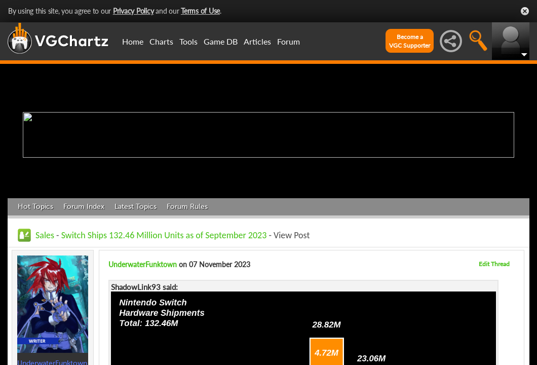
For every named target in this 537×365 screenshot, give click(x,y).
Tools (188, 41)
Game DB (221, 41)
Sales (44, 235)
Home (132, 41)
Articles (257, 41)
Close (525, 11)
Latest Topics (135, 206)
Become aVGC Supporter (409, 41)
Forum (288, 41)
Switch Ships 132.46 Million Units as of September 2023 (164, 235)
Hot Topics (35, 206)
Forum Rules (187, 206)
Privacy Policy (133, 11)
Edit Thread (494, 264)
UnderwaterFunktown (142, 264)
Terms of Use (200, 11)
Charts (161, 41)
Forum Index (83, 206)
